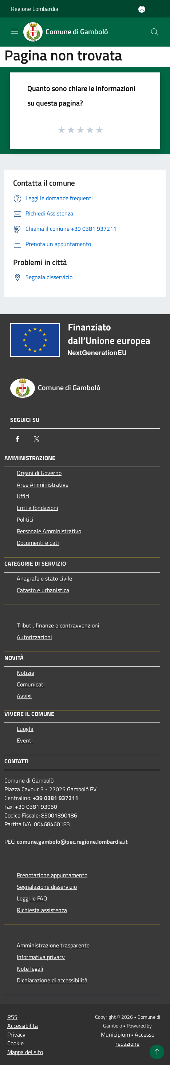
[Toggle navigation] (14, 31)
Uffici (23, 496)
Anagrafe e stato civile (44, 578)
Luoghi (25, 728)
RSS (12, 1017)
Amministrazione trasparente (53, 945)
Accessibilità (22, 1025)
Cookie (15, 1043)
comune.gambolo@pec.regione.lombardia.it (72, 841)
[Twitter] (36, 439)
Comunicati (31, 684)
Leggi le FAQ (32, 898)
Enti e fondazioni (37, 507)
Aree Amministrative (42, 484)
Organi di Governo (39, 472)
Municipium (115, 1034)
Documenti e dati (38, 542)
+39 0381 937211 (55, 797)
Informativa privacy (41, 957)
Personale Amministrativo (49, 531)
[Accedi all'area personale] (142, 9)
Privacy (16, 1034)
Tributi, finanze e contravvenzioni (58, 625)
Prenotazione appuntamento (52, 875)
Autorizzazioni (34, 637)
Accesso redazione (134, 1039)
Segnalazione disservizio (47, 886)
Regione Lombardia (34, 8)
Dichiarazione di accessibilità (52, 980)
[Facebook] (17, 439)
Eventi (25, 740)
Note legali (30, 968)
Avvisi (24, 696)
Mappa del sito (25, 1052)
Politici (25, 519)
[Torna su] (157, 1052)
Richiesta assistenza (42, 910)
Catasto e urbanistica (43, 590)
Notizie (25, 672)
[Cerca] (154, 32)
